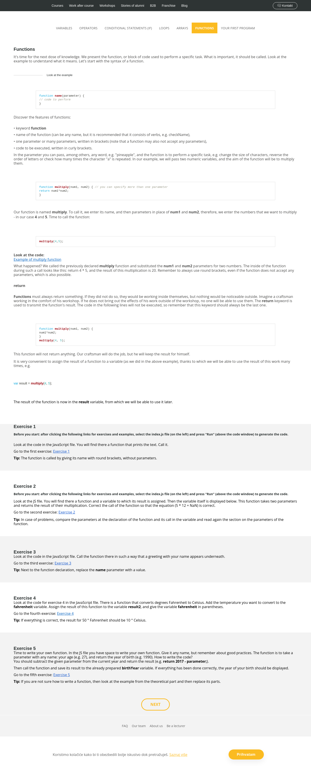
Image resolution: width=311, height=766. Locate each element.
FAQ (125, 726)
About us (156, 726)
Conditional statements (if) (128, 28)
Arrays (182, 28)
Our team (139, 726)
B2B (153, 5)
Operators (88, 28)
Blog (184, 5)
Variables (64, 28)
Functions (204, 28)
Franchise (168, 5)
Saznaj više (178, 755)
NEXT (155, 704)
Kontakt (285, 5)
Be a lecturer (176, 726)
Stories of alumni (132, 5)
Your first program (238, 28)
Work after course (81, 5)
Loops (164, 28)
